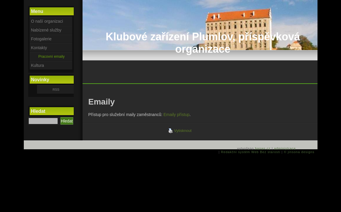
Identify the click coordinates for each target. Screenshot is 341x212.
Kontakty (39, 47)
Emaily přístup (177, 114)
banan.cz (263, 148)
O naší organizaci (47, 21)
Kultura (37, 65)
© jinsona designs (299, 152)
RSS (56, 89)
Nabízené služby (46, 30)
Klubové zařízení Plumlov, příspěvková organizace (203, 43)
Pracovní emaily (51, 56)
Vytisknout (180, 130)
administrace (285, 148)
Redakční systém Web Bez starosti (250, 152)
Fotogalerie (41, 39)
